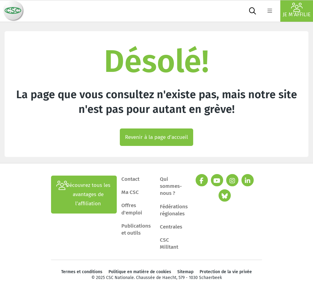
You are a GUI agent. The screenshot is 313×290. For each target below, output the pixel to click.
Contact (130, 179)
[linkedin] (247, 180)
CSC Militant (169, 243)
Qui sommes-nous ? (171, 186)
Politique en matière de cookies (140, 271)
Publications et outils (136, 229)
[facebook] (202, 180)
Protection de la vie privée (226, 271)
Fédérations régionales (174, 210)
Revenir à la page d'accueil (156, 137)
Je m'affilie (297, 10)
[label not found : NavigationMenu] (269, 11)
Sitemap (185, 271)
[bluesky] (225, 195)
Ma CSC (130, 192)
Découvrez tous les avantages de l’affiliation (83, 194)
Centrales (171, 227)
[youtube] (217, 180)
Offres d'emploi (131, 209)
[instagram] (232, 180)
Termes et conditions (81, 271)
